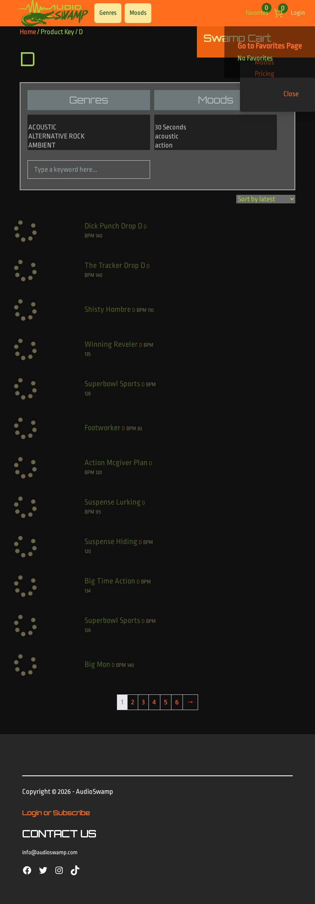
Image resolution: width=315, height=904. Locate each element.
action (215, 145)
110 (151, 310)
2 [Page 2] (132, 702)
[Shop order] (265, 199)
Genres (107, 12)
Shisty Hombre (107, 309)
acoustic (215, 136)
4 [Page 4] (154, 702)
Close (291, 94)
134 (87, 591)
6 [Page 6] (177, 702)
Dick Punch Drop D (113, 226)
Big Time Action (109, 581)
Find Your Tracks (180, 12)
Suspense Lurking (112, 502)
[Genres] (88, 132)
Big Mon (97, 664)
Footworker (102, 427)
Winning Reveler (111, 344)
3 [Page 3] (143, 702)
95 (98, 512)
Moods (138, 12)
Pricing (225, 12)
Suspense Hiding (110, 541)
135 (87, 354)
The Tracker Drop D (114, 265)
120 (99, 472)
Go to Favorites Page (269, 46)
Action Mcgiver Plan (116, 462)
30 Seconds (215, 127)
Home (28, 32)
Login (298, 12)
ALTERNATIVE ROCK (88, 136)
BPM (89, 236)
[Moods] (215, 132)
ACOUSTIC (88, 127)
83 (139, 428)
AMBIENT (88, 145)
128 (87, 393)
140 (99, 236)
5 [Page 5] (165, 702)
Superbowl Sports (112, 383)
